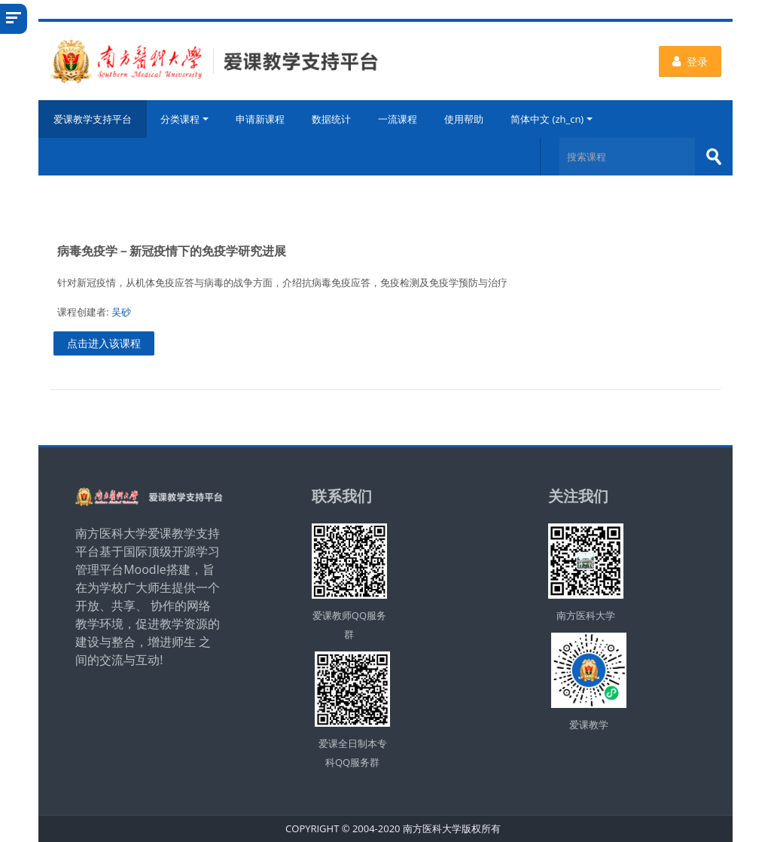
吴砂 (121, 312)
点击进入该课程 (104, 343)
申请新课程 (260, 119)
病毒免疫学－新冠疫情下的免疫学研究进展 (171, 251)
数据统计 (331, 119)
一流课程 (397, 119)
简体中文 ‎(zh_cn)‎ (551, 119)
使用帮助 (463, 119)
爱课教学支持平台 (92, 119)
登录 (690, 61)
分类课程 (184, 119)
